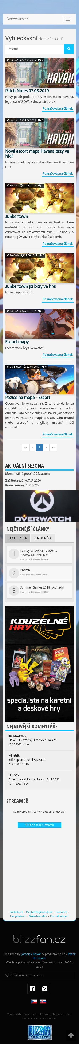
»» (53, 447)
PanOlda (13, 255)
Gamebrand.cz (38, 916)
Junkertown (16, 217)
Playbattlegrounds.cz (39, 912)
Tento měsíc (43, 538)
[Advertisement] (39, 871)
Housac (12, 60)
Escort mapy (17, 342)
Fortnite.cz (16, 912)
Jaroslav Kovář (31, 954)
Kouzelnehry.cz (59, 916)
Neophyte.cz (18, 916)
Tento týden (17, 538)
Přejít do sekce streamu (39, 825)
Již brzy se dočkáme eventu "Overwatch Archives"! (33, 555)
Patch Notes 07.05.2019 (27, 91)
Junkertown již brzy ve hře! (30, 287)
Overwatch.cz (17, 19)
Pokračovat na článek (58, 108)
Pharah (28, 573)
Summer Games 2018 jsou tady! (36, 590)
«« (25, 447)
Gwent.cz (61, 912)
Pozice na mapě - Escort (27, 398)
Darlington (14, 367)
